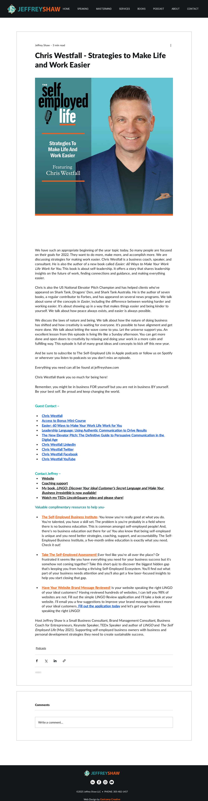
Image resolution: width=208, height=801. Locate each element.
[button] (124, 9)
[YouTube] (111, 782)
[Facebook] (99, 782)
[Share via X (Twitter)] (46, 661)
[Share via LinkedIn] (55, 661)
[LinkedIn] (92, 782)
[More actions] (170, 45)
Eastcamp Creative (110, 799)
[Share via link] (64, 661)
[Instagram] (105, 782)
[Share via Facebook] (37, 661)
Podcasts (41, 648)
